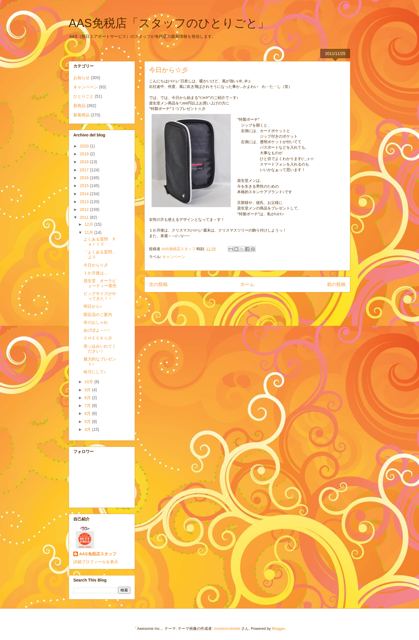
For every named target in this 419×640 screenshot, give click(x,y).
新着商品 (81, 115)
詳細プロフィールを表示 (95, 561)
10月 (89, 381)
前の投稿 (336, 284)
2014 (85, 193)
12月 (89, 224)
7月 (88, 405)
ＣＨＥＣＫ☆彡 (98, 338)
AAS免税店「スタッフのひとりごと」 (169, 23)
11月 (89, 232)
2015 (85, 185)
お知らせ (81, 77)
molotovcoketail (227, 628)
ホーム (247, 284)
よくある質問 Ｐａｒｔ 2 (100, 241)
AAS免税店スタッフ (97, 554)
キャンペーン (173, 257)
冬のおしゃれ (96, 322)
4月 (88, 429)
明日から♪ (93, 306)
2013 (85, 201)
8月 (88, 397)
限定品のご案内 (98, 314)
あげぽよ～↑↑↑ (97, 330)
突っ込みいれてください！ (100, 348)
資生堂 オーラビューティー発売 (100, 283)
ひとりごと (83, 96)
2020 (85, 146)
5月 (88, 421)
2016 (85, 177)
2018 (85, 161)
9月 (88, 389)
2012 (85, 209)
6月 (88, 413)
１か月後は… (96, 273)
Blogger (278, 628)
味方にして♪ (95, 371)
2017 (85, 170)
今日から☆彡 (96, 265)
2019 (85, 154)
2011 (85, 217)
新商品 (79, 105)
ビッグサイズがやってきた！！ (100, 296)
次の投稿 (158, 284)
